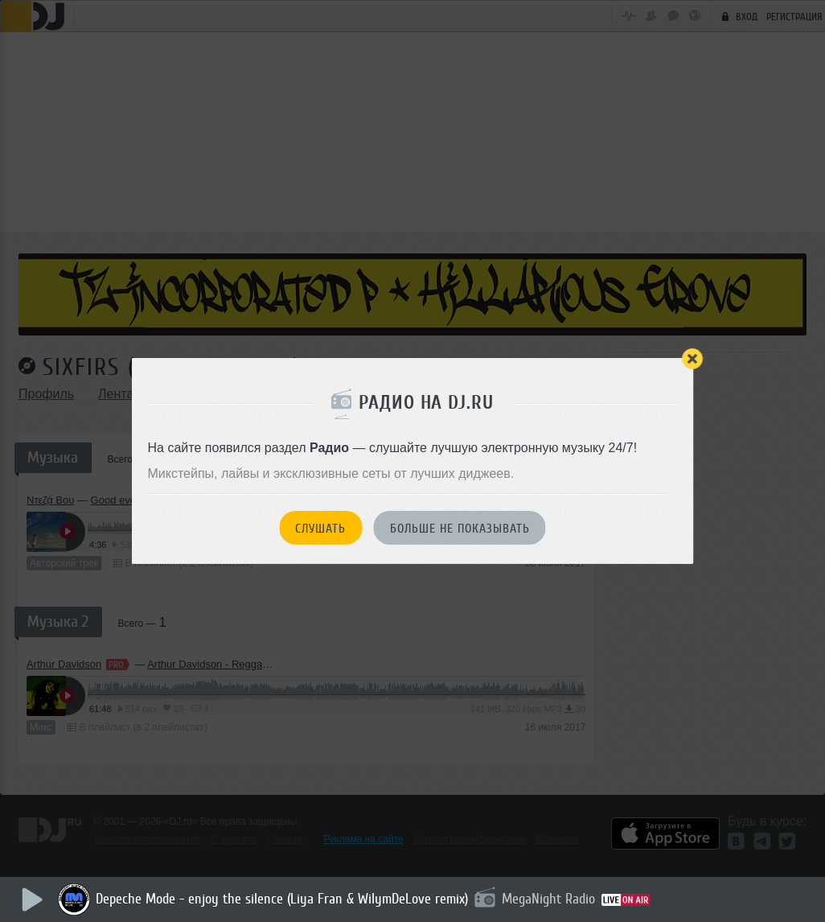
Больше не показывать (460, 528)
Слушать (320, 528)
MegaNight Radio (550, 899)
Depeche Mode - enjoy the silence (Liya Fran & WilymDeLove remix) (284, 899)
